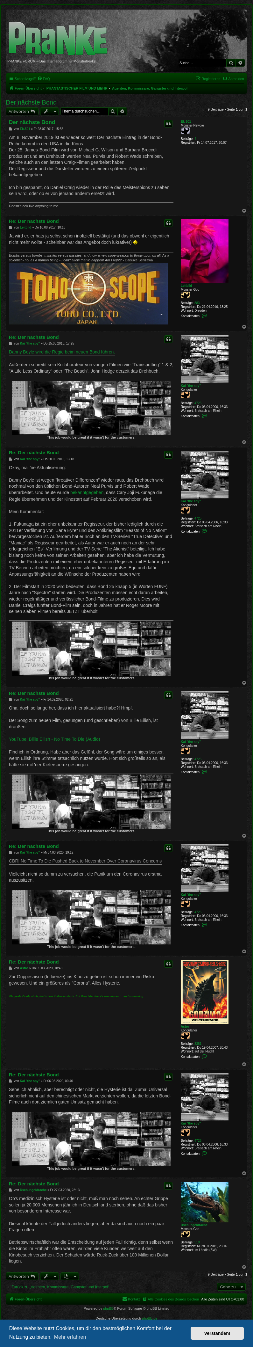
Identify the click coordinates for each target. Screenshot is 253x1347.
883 (197, 303)
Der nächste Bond (31, 102)
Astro (185, 1026)
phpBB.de (149, 1318)
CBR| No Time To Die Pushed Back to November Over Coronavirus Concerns (85, 860)
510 (197, 1242)
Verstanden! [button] (217, 1333)
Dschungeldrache (194, 1225)
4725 (197, 403)
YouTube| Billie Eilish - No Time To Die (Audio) (54, 739)
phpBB (108, 1308)
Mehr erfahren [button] (70, 1337)
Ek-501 (186, 121)
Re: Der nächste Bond (34, 221)
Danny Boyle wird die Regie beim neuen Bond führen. (62, 351)
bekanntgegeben (86, 492)
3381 (197, 1043)
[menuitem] (43, 79)
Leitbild (186, 286)
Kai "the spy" (191, 386)
